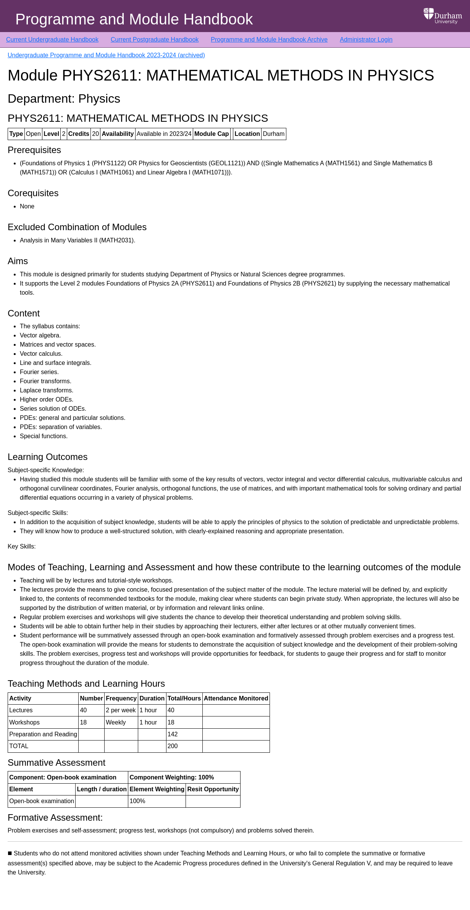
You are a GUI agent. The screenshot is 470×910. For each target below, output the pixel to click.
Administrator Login (366, 39)
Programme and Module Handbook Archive (269, 39)
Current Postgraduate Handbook (155, 39)
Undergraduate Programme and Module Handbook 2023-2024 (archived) (106, 55)
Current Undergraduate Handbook (52, 39)
